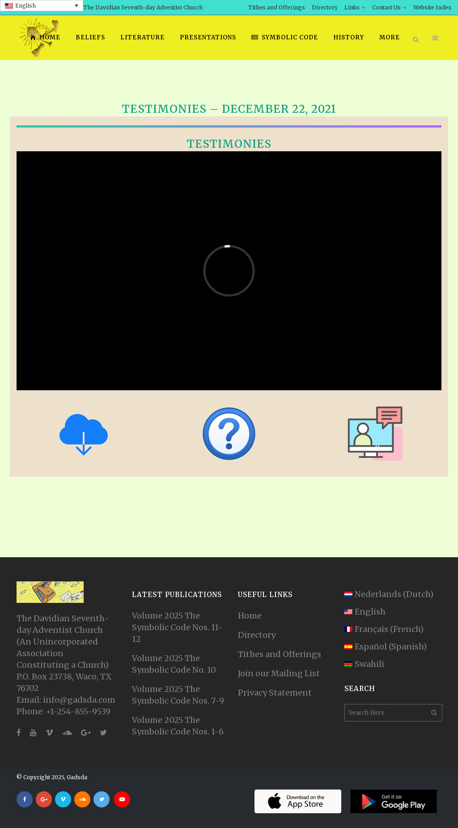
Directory (325, 7)
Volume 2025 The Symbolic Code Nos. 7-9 (178, 695)
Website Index (432, 7)
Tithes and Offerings (276, 7)
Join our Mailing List (279, 673)
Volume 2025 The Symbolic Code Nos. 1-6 (178, 726)
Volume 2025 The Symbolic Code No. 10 (174, 664)
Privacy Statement (275, 692)
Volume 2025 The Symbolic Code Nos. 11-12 (177, 627)
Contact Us (386, 7)
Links (352, 7)
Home (250, 615)
